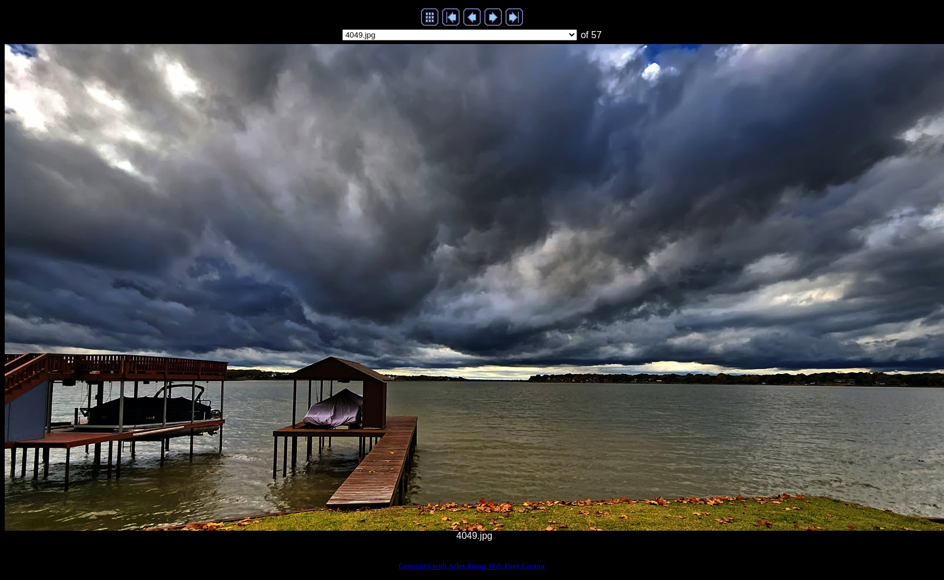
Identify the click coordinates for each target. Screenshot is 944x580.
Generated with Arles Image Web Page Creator (472, 565)
